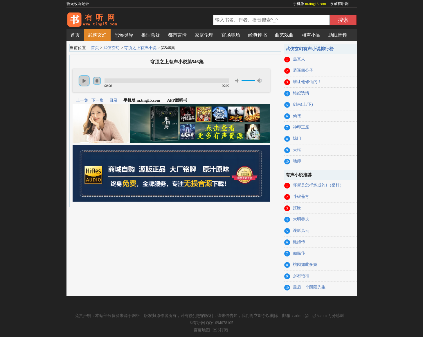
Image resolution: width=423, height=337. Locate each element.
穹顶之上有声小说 (140, 48)
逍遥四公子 (303, 70)
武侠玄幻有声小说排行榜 (310, 48)
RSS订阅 (220, 330)
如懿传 (299, 253)
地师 (297, 161)
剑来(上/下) (303, 104)
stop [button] (97, 81)
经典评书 (257, 35)
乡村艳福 (301, 276)
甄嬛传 (299, 242)
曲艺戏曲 (284, 35)
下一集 (97, 100)
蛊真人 (299, 59)
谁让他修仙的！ (307, 82)
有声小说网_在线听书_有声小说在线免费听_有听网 (139, 20)
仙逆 (297, 116)
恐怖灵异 (124, 35)
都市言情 (177, 35)
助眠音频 (337, 35)
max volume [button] (259, 80)
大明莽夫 (301, 219)
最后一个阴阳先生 (309, 287)
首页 (75, 35)
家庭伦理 (204, 35)
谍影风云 (301, 230)
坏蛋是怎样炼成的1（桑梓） (318, 185)
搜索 (343, 20)
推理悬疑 (150, 35)
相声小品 (311, 35)
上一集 (82, 100)
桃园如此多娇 (305, 264)
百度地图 (202, 330)
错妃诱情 (301, 93)
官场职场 (231, 35)
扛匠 (297, 208)
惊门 (297, 138)
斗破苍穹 (301, 196)
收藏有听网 (339, 3)
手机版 (310, 3)
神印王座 (301, 127)
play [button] (84, 81)
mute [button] (237, 80)
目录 (113, 100)
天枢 (297, 150)
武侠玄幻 (97, 35)
